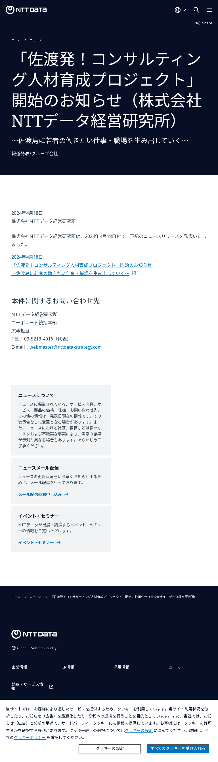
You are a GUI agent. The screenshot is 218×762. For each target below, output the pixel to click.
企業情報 (19, 667)
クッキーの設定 (110, 748)
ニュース (36, 40)
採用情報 (121, 667)
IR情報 (68, 667)
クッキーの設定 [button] (139, 730)
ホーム (16, 40)
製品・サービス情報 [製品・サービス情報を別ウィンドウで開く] (27, 686)
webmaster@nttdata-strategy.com (66, 347)
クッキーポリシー (30, 737)
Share (203, 22)
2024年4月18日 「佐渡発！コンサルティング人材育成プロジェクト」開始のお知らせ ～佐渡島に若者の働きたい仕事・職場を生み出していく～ (81, 265)
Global (36, 648)
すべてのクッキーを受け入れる (178, 748)
